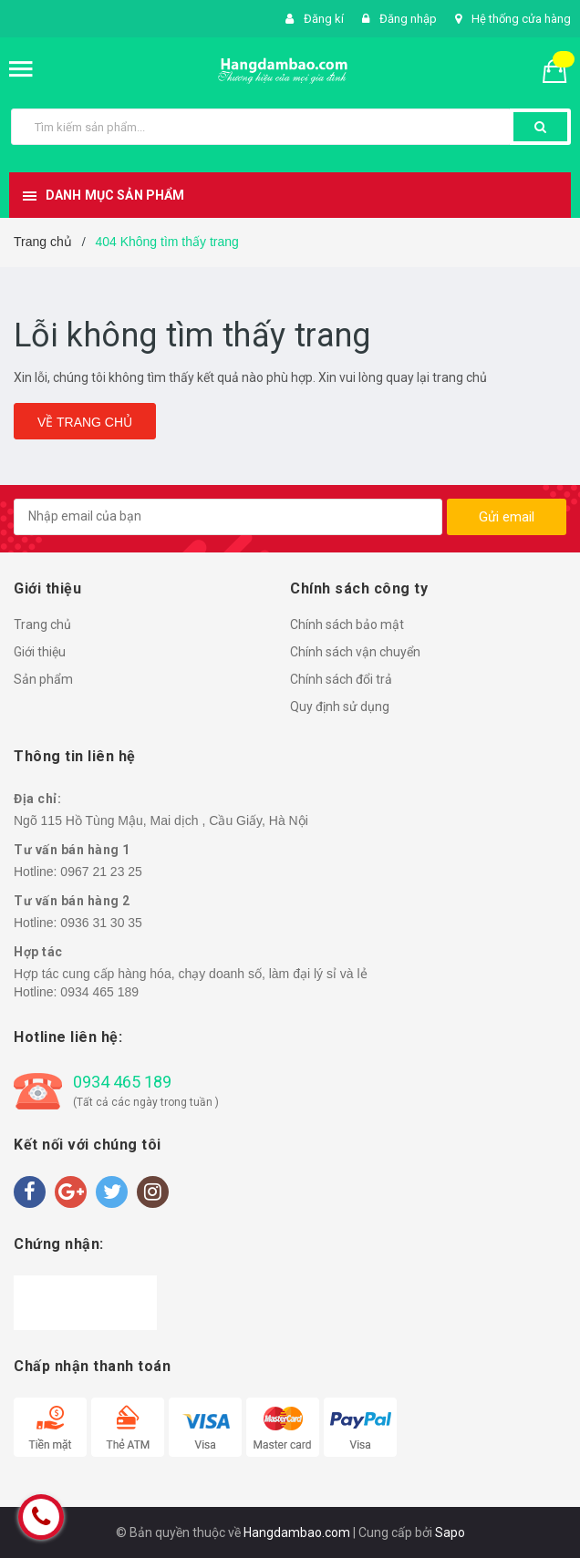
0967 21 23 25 (101, 871)
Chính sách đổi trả (341, 679)
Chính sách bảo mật (347, 624)
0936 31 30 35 (101, 922)
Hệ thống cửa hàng (521, 19)
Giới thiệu (40, 652)
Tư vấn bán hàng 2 (72, 900)
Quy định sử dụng (339, 706)
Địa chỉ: (37, 798)
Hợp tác (38, 951)
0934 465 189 (99, 992)
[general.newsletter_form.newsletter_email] (228, 517)
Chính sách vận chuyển (355, 652)
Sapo (450, 1532)
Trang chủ (42, 624)
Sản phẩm (43, 679)
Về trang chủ (84, 422)
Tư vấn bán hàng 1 (72, 849)
